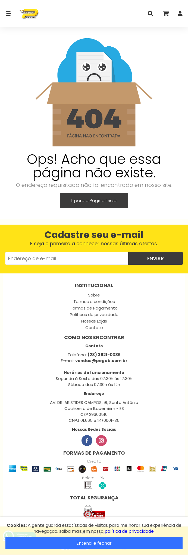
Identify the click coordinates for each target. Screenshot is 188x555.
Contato (94, 327)
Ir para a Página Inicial (94, 200)
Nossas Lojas (94, 321)
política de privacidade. (130, 531)
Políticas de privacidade (94, 314)
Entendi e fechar (94, 543)
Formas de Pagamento (94, 308)
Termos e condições (94, 301)
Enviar (155, 258)
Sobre (94, 295)
